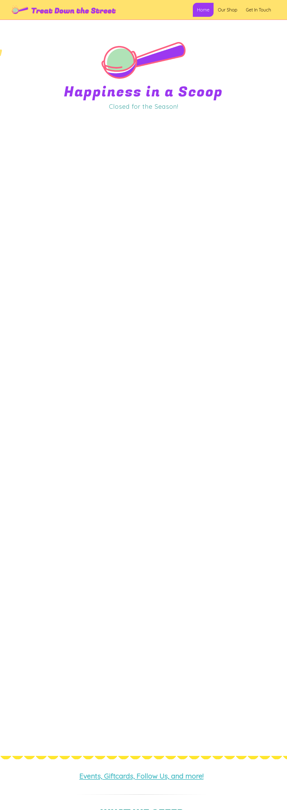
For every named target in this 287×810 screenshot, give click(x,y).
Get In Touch (258, 10)
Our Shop (227, 10)
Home (203, 10)
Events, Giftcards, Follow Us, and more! (141, 776)
